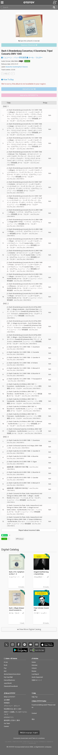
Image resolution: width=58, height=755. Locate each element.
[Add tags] (12, 73)
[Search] (55, 7)
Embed (19, 539)
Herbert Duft (23, 314)
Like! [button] (4, 539)
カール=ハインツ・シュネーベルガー (28, 112)
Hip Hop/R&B (8, 677)
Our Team (7, 723)
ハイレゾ (5, 74)
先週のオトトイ (37, 680)
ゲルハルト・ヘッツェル (20, 498)
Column (34, 668)
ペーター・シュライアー (41, 613)
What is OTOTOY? (9, 697)
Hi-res (27, 61)
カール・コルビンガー (29, 116)
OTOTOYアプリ (9, 717)
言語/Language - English (29, 733)
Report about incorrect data (29, 530)
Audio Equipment (37, 677)
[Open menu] (55, 2)
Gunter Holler (28, 243)
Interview (34, 665)
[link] (29, 45)
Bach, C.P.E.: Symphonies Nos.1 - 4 (16, 573)
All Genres (13, 658)
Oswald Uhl (24, 311)
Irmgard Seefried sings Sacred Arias (41, 573)
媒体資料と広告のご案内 (12, 720)
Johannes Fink (33, 311)
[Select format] (29, 84)
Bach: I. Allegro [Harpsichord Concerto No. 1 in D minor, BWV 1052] (16, 610)
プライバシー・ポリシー (12, 706)
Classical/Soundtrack (11, 686)
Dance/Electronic (9, 680)
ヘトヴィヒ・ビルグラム (24, 160)
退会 (33, 719)
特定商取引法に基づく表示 (12, 709)
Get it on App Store (47, 644)
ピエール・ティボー (13, 174)
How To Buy (7, 79)
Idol (5, 671)
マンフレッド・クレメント (26, 156)
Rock (5, 665)
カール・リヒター (35, 57)
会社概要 (7, 700)
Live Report (35, 674)
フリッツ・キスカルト (14, 327)
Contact (34, 713)
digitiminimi (39, 747)
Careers (6, 726)
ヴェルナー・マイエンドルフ (25, 158)
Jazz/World (7, 683)
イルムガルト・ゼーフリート (39, 577)
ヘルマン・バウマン (30, 114)
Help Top (34, 697)
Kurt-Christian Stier (32, 309)
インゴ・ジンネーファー (15, 325)
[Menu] (2, 2)
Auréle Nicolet (11, 278)
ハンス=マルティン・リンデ (16, 186)
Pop (5, 668)
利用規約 (7, 703)
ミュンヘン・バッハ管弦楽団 (14, 57)
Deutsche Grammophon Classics (17, 67)
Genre (7, 658)
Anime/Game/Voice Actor (12, 674)
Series (34, 662)
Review (34, 671)
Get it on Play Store (20, 650)
